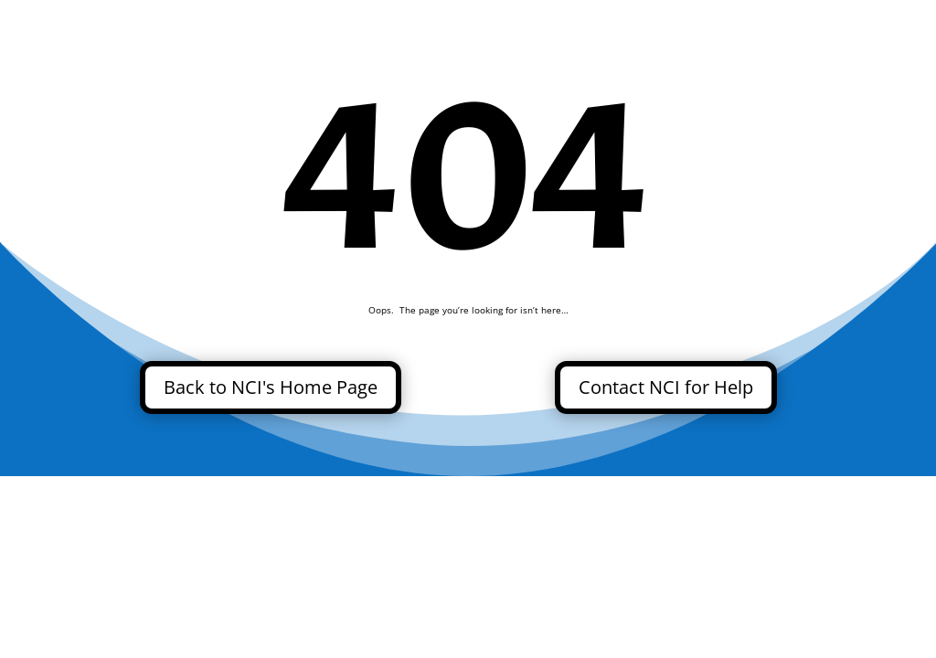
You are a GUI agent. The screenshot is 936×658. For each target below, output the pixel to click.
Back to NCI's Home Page (271, 387)
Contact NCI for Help (666, 387)
